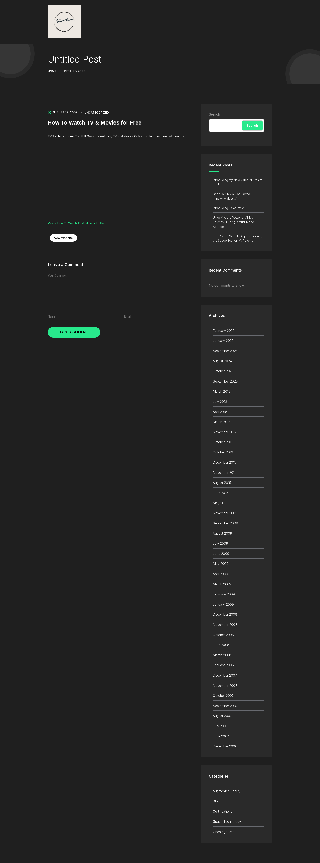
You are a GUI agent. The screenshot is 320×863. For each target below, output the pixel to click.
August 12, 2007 (62, 112)
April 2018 (220, 412)
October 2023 (223, 371)
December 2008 (225, 614)
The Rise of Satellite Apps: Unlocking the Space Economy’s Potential (237, 238)
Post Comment (74, 332)
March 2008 (222, 655)
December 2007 (225, 675)
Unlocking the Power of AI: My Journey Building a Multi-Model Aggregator (234, 222)
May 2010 (220, 503)
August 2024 (222, 361)
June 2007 (221, 736)
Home (52, 71)
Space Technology (227, 821)
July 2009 (220, 543)
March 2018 (221, 422)
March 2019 (221, 391)
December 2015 (224, 462)
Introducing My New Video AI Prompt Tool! (237, 182)
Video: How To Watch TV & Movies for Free (77, 223)
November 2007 (225, 685)
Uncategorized (96, 112)
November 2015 (224, 472)
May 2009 (220, 564)
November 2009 (225, 513)
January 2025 (223, 341)
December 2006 (225, 746)
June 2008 (221, 645)
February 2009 (224, 594)
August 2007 (222, 716)
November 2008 (225, 625)
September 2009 (225, 523)
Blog (216, 801)
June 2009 (221, 554)
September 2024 (225, 351)
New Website (63, 238)
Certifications (222, 811)
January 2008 (223, 665)
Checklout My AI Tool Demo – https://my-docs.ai (232, 196)
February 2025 (223, 331)
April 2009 (220, 574)
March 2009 (222, 584)
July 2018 (220, 402)
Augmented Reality (226, 791)
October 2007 (223, 696)
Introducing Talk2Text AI (229, 208)
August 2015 (222, 483)
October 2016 (223, 452)
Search (214, 114)
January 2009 (223, 604)
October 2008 (223, 635)
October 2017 (223, 442)
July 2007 (220, 726)
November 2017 (224, 432)
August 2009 (222, 533)
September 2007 (225, 706)
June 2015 (220, 493)
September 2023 (225, 381)
